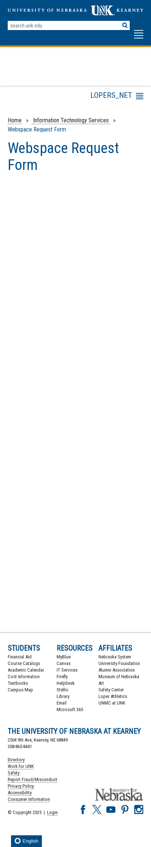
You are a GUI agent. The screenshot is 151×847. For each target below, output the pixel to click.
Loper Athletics (112, 696)
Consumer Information (29, 799)
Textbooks (18, 683)
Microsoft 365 (70, 709)
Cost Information (24, 676)
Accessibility (20, 792)
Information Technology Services (71, 120)
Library (63, 696)
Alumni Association (116, 670)
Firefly (62, 676)
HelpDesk (66, 683)
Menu (78, 97)
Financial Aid (20, 657)
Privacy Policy (21, 786)
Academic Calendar (26, 670)
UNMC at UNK (111, 703)
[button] (138, 37)
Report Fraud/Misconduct (32, 779)
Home (15, 120)
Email (61, 703)
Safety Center (111, 689)
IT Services (67, 670)
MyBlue (64, 657)
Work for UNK (21, 766)
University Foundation (119, 663)
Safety (13, 773)
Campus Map (20, 689)
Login (52, 812)
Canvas (64, 663)
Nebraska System (114, 657)
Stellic (62, 689)
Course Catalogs (24, 663)
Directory (16, 759)
